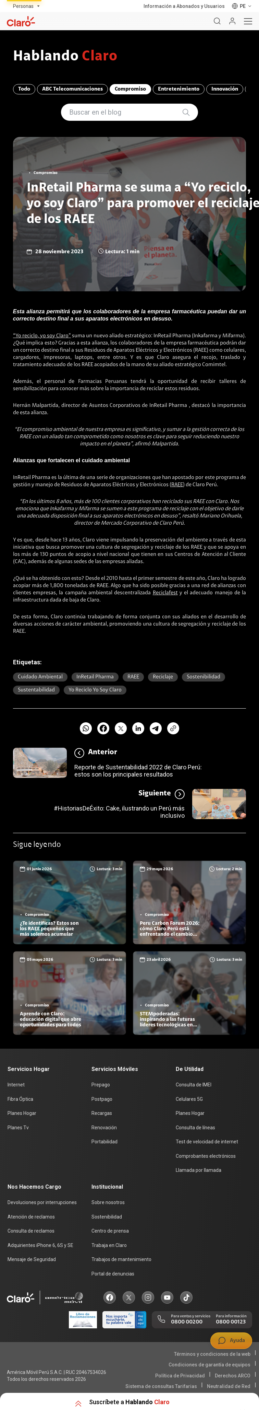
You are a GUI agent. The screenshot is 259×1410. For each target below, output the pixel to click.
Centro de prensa (110, 1231)
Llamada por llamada (198, 1170)
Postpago (101, 1099)
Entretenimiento (178, 89)
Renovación (104, 1127)
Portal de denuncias (112, 1274)
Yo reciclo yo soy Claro (95, 690)
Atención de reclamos (31, 1217)
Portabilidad (104, 1141)
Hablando (65, 57)
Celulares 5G (189, 1099)
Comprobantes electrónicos (206, 1156)
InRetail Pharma (95, 677)
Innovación (224, 89)
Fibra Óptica (20, 1099)
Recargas (101, 1113)
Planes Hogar (22, 1113)
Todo (24, 89)
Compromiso (130, 89)
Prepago (100, 1084)
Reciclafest (165, 593)
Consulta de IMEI (193, 1084)
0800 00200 (186, 1322)
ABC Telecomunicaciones (72, 89)
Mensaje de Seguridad (32, 1259)
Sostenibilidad (203, 677)
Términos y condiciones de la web (212, 1354)
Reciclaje (163, 677)
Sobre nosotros (108, 1202)
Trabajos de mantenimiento (121, 1259)
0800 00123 (231, 1322)
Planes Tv (18, 1127)
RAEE (177, 485)
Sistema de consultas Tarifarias (161, 1386)
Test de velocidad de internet (207, 1141)
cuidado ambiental (40, 677)
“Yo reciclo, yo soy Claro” (42, 336)
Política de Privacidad (180, 1375)
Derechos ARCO (232, 1375)
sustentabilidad (36, 690)
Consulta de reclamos (31, 1231)
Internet (16, 1084)
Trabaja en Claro (109, 1245)
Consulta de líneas (195, 1127)
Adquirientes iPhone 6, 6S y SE (40, 1245)
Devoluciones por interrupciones (42, 1202)
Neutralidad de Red (228, 1386)
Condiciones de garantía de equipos (209, 1364)
